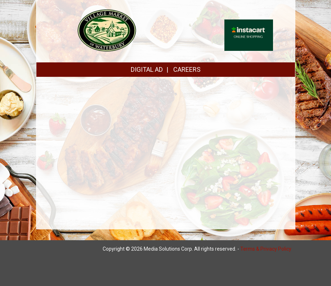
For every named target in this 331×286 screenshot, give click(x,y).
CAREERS (187, 69)
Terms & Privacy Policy (265, 249)
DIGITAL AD (147, 69)
